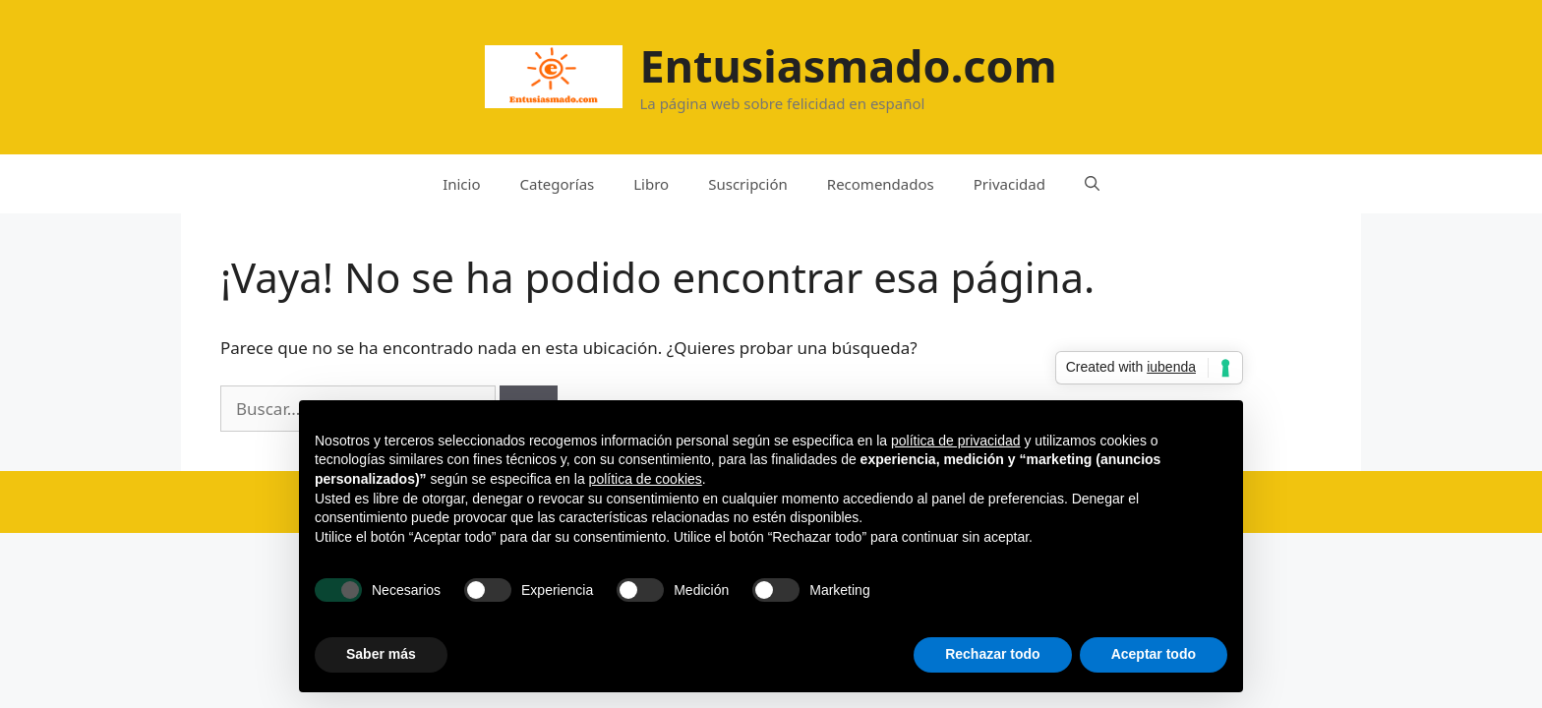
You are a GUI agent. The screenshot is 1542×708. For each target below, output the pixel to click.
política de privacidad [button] (956, 440)
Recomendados (880, 184)
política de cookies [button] (645, 479)
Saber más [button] (381, 654)
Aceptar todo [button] (1153, 654)
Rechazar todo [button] (992, 654)
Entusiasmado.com (847, 65)
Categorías (557, 184)
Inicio (461, 184)
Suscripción (748, 184)
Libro (651, 184)
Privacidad (1009, 184)
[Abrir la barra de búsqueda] (1092, 183)
